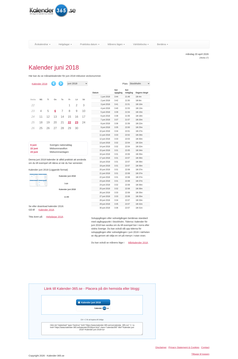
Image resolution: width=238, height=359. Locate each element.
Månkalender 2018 (138, 242)
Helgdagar (63, 44)
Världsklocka (139, 44)
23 (76, 122)
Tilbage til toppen (200, 354)
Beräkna (160, 44)
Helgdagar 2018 (54, 216)
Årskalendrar (40, 44)
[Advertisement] (106, 29)
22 (69, 122)
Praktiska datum (88, 44)
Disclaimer (160, 347)
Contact (205, 347)
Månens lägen (114, 44)
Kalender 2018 (39, 83)
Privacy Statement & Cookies (184, 347)
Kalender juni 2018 (91, 302)
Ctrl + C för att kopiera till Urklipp (92, 320)
